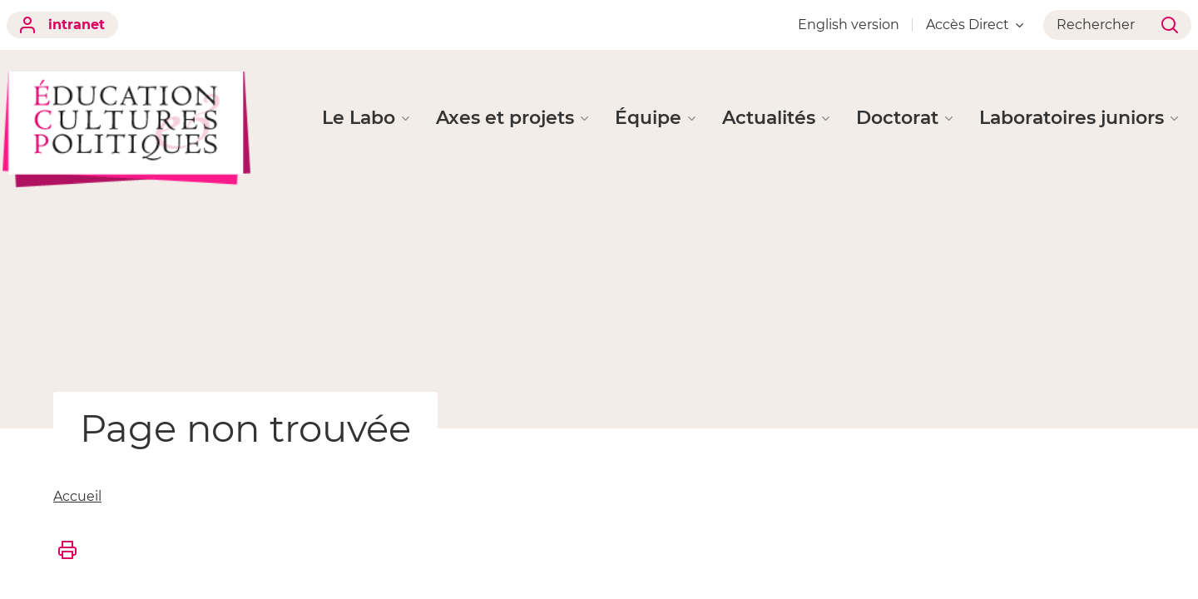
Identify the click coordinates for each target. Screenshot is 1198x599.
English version (848, 24)
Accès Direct (974, 24)
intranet (62, 25)
